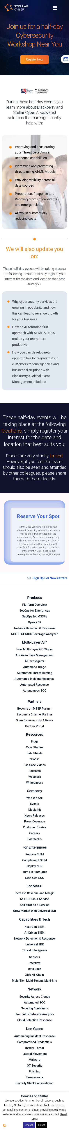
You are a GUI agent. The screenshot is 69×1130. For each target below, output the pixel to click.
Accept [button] (29, 1125)
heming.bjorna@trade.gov (46, 554)
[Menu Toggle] (55, 7)
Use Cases (34, 1029)
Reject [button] (41, 1125)
